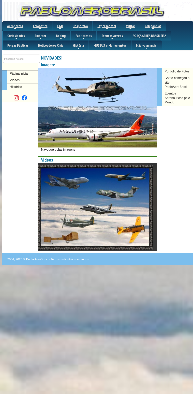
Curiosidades (16, 36)
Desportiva (80, 26)
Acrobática (40, 27)
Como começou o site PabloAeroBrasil (177, 82)
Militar (130, 27)
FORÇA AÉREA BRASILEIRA (149, 36)
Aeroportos (15, 27)
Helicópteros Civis (50, 45)
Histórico (16, 87)
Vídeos (15, 80)
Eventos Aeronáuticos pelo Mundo (177, 98)
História (78, 46)
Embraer (40, 36)
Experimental (106, 27)
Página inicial (19, 73)
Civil (60, 27)
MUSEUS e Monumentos (110, 46)
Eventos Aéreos (112, 36)
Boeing (61, 36)
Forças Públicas (17, 45)
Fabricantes (83, 36)
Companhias (153, 27)
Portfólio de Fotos (177, 71)
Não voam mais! (146, 46)
